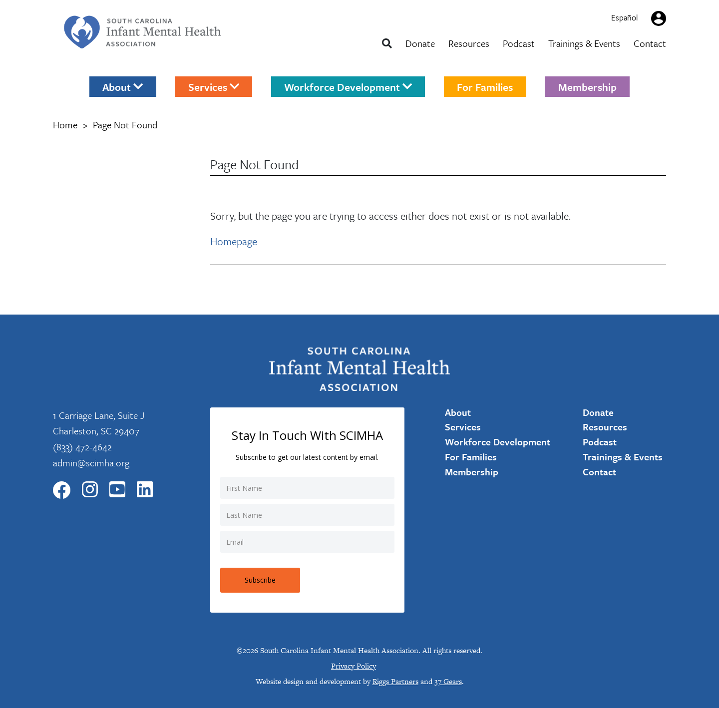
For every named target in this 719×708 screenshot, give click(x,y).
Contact (650, 43)
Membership (587, 86)
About (122, 86)
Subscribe (260, 580)
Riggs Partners (395, 681)
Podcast (519, 43)
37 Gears (448, 681)
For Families (485, 86)
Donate (420, 43)
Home (65, 124)
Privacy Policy (353, 666)
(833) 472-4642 (82, 446)
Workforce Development (348, 86)
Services (213, 86)
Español (624, 17)
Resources (468, 43)
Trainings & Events (584, 43)
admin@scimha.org (91, 462)
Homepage (233, 241)
